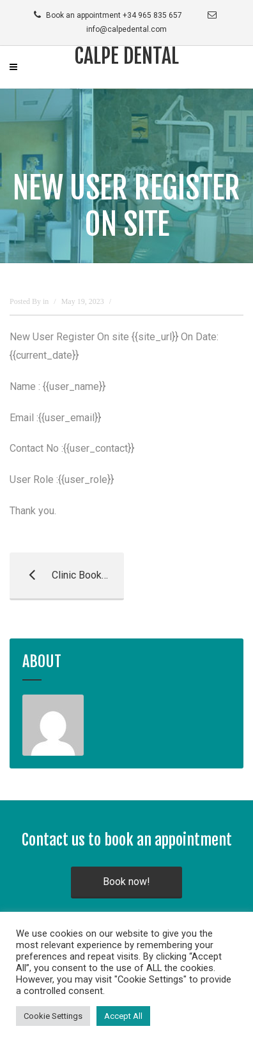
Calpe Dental (126, 56)
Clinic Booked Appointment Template (67, 575)
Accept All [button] (123, 1016)
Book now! (126, 882)
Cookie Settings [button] (53, 1016)
